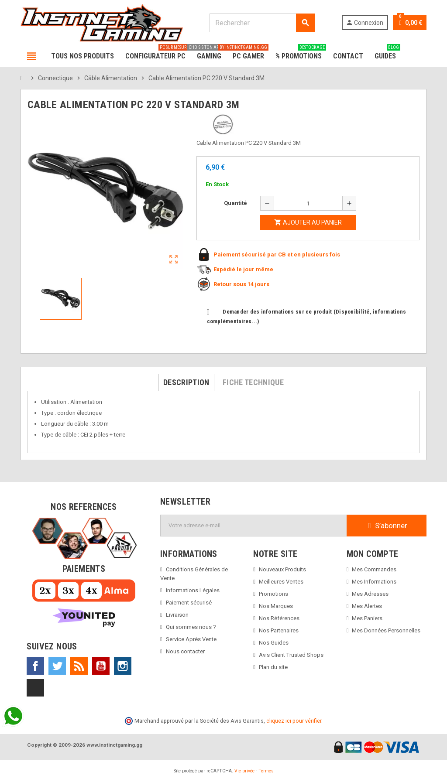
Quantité (235, 203)
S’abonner (386, 525)
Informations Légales (193, 590)
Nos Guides (274, 642)
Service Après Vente (191, 639)
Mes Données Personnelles (386, 630)
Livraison (177, 614)
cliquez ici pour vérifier (293, 720)
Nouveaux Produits (282, 569)
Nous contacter (185, 651)
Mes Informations (374, 581)
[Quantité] (308, 203)
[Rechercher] (262, 23)
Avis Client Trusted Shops (291, 655)
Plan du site (273, 667)
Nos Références (279, 618)
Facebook (35, 666)
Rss (79, 666)
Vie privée (244, 771)
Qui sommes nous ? (191, 627)
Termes (266, 771)
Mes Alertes (367, 606)
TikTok (35, 688)
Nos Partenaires (279, 630)
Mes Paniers (367, 618)
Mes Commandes (374, 569)
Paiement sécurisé (189, 602)
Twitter (57, 666)
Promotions (273, 594)
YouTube (101, 666)
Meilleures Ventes (281, 581)
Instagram (122, 666)
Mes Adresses (370, 594)
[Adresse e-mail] (253, 525)
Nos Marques (276, 606)
